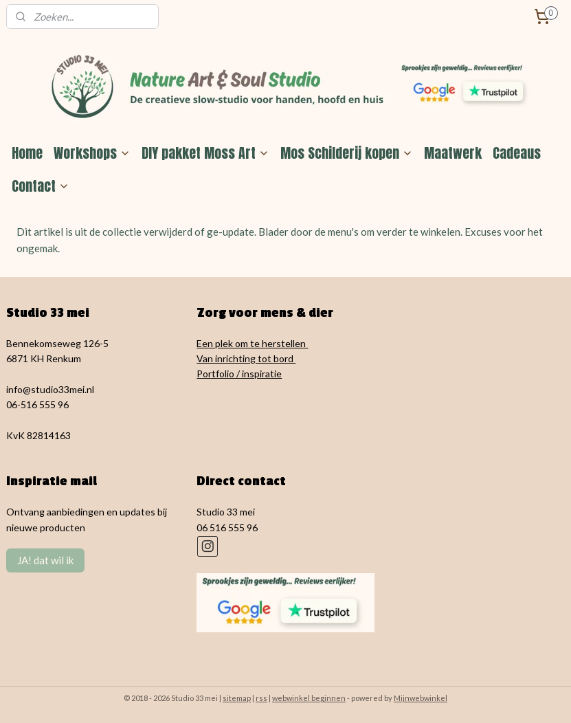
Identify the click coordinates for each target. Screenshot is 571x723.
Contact (40, 186)
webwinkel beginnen (309, 697)
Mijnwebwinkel (420, 697)
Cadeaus (517, 153)
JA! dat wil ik (45, 560)
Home (27, 153)
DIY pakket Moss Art (205, 153)
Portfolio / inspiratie (239, 373)
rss (261, 697)
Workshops (92, 153)
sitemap (237, 697)
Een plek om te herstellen (252, 343)
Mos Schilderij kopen (346, 153)
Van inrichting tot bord (246, 358)
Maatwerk (453, 153)
